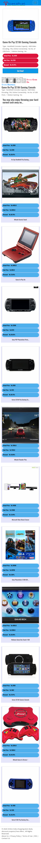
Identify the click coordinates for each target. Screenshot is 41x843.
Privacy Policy (15, 836)
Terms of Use (27, 836)
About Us (5, 836)
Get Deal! (20, 70)
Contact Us (6, 838)
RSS (35, 836)
